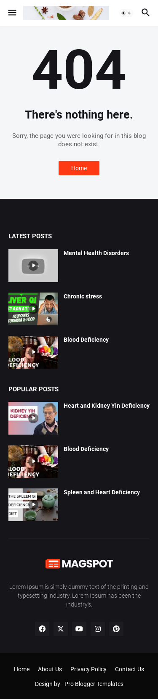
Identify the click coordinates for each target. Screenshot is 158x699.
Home (79, 168)
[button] (11, 13)
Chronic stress (83, 296)
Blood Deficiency (86, 339)
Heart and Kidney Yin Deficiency (107, 405)
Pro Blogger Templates (93, 684)
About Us (50, 669)
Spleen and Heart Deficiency (102, 492)
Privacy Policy (88, 669)
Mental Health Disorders (96, 253)
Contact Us (129, 669)
